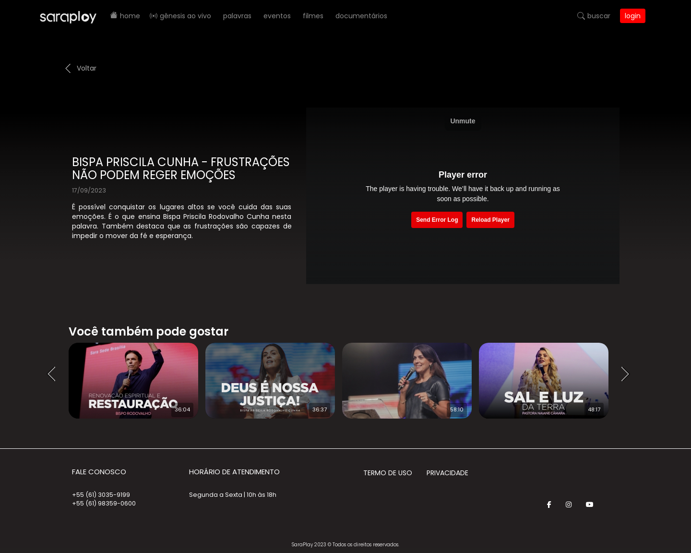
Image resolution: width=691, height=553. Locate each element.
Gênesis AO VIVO (185, 16)
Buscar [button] (598, 16)
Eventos (277, 16)
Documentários (361, 16)
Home (130, 16)
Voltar (86, 68)
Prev (54, 374)
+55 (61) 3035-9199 (101, 495)
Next (628, 374)
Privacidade (447, 473)
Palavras (237, 16)
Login (633, 16)
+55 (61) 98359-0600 (104, 503)
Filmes (313, 16)
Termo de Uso (387, 473)
